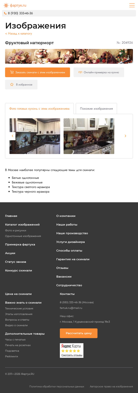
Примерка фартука (20, 244)
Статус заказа (15, 261)
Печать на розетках (18, 345)
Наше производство (72, 233)
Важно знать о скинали (23, 302)
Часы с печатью (15, 339)
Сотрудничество (69, 285)
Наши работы (66, 224)
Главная (11, 216)
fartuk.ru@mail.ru (71, 308)
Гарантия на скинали (73, 259)
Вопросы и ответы (17, 319)
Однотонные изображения (23, 236)
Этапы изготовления (18, 314)
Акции (10, 253)
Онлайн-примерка (99, 72)
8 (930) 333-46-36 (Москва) (77, 302)
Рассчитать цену (79, 333)
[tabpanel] (34, 136)
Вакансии (64, 276)
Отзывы (62, 268)
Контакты (67, 294)
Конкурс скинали (18, 270)
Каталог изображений (22, 224)
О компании (65, 216)
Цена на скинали (18, 294)
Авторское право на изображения (111, 386)
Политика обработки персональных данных (57, 386)
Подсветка (12, 350)
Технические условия (19, 308)
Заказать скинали (37, 72)
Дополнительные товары (25, 333)
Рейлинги (11, 356)
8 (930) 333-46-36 (20, 13)
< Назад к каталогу (18, 33)
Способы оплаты (69, 250)
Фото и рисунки (15, 230)
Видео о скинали (16, 325)
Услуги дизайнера (70, 242)
